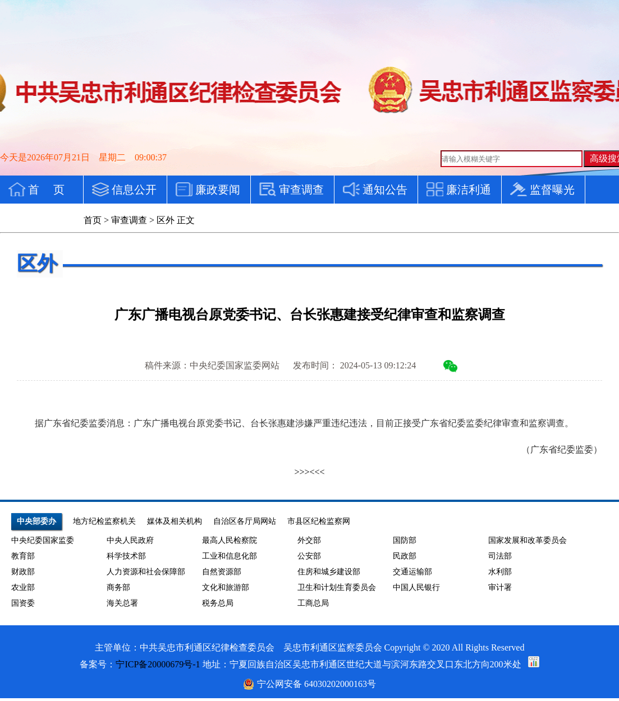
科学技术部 (126, 556)
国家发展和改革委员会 (527, 540)
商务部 (118, 587)
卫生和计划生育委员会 (336, 587)
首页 (93, 220)
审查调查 (129, 220)
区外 (166, 220)
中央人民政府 (130, 540)
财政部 (23, 572)
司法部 (500, 556)
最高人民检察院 (229, 540)
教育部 (23, 556)
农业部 (23, 587)
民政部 (404, 556)
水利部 (500, 572)
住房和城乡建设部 (328, 572)
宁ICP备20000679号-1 (158, 664)
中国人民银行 (416, 587)
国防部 (404, 540)
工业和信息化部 (229, 556)
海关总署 (122, 603)
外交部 (309, 540)
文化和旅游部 (225, 587)
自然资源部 (221, 572)
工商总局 (313, 603)
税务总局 (217, 603)
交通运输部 (412, 572)
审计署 (500, 587)
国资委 (23, 603)
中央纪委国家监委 (42, 540)
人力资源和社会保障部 (146, 572)
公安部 (309, 556)
